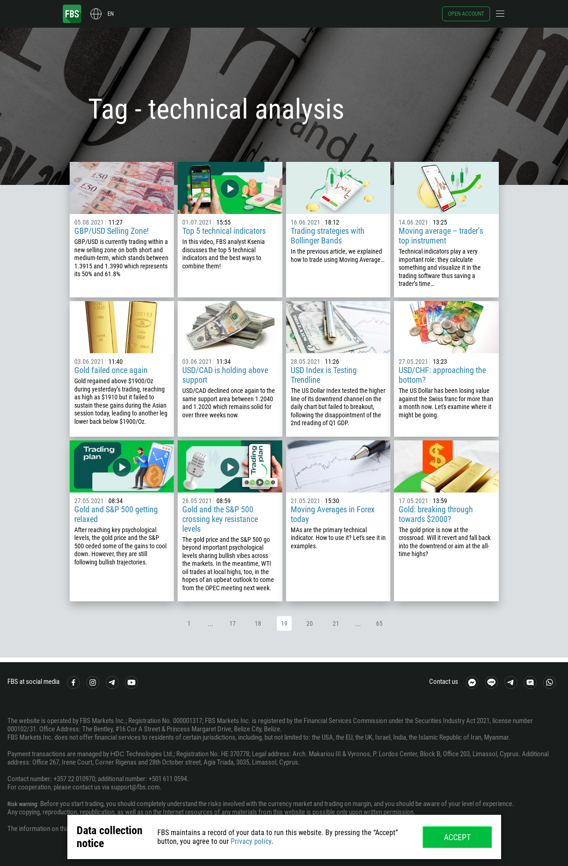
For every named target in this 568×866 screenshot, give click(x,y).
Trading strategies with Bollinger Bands (328, 235)
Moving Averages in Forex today (333, 514)
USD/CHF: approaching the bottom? (442, 375)
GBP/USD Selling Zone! (111, 231)
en (111, 14)
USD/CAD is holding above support (225, 375)
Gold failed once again (111, 370)
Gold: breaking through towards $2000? (436, 514)
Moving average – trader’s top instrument (441, 235)
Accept (457, 837)
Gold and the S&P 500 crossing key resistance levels (220, 519)
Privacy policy (251, 841)
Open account (466, 14)
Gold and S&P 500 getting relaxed (116, 514)
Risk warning (24, 804)
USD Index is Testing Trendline (324, 375)
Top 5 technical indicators (224, 231)
